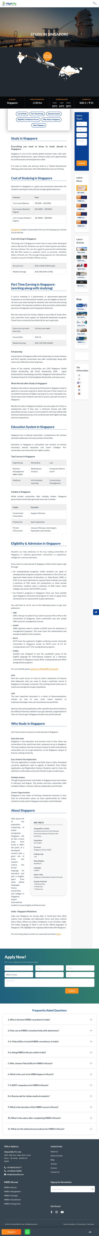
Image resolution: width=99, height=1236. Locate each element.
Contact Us (16, 229)
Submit (82, 163)
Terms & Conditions (69, 1224)
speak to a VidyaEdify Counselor (44, 669)
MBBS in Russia (10, 1187)
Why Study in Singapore (51, 119)
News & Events (57, 1156)
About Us (54, 1151)
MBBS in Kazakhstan (12, 1200)
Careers (54, 1168)
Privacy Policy (81, 1224)
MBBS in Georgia (11, 1195)
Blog (52, 1160)
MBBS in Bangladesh (12, 1191)
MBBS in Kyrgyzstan (12, 1204)
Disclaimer (90, 1224)
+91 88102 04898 (13, 1171)
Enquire (11, 1232)
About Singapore (38, 125)
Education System (54, 114)
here (59, 934)
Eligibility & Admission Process (28, 119)
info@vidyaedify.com (14, 1174)
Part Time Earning (37, 114)
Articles (54, 1164)
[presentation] (17, 991)
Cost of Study (22, 114)
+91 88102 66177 (13, 1167)
